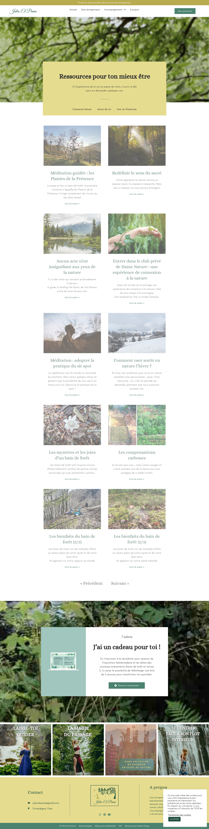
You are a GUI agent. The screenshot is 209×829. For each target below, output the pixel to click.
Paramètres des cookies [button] (179, 815)
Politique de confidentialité (105, 826)
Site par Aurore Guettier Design (137, 826)
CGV (120, 826)
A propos (134, 9)
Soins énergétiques (90, 9)
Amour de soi (104, 109)
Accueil (73, 9)
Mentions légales (85, 826)
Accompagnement (115, 9)
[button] (127, 685)
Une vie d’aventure (127, 109)
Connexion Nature (82, 109)
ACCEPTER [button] (174, 819)
